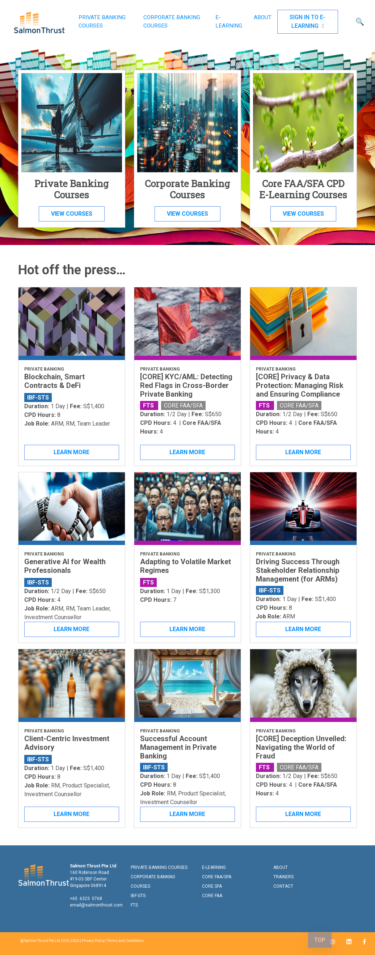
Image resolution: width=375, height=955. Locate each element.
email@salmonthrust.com (96, 905)
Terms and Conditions (125, 941)
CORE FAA (212, 895)
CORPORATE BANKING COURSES (171, 21)
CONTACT (283, 886)
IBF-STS (138, 895)
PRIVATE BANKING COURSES (102, 21)
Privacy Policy (93, 941)
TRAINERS (283, 876)
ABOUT (262, 17)
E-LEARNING (228, 21)
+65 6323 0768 (86, 898)
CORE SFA (212, 886)
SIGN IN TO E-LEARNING (307, 21)
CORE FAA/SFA (216, 876)
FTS (134, 905)
